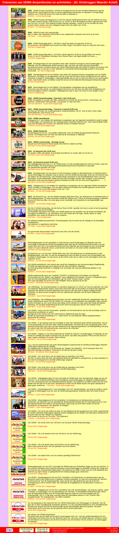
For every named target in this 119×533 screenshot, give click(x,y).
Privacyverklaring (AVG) (59, 530)
